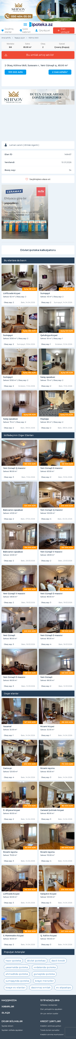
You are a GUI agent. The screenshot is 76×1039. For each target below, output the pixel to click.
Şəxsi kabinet (26, 30)
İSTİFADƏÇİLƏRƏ (49, 1000)
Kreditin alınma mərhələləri (52, 1034)
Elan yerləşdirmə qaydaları (51, 1009)
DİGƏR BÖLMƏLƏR (12, 1021)
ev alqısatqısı (63, 987)
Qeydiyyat (44, 30)
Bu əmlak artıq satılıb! (40, 55)
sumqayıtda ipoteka (17, 980)
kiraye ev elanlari (15, 987)
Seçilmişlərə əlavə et (39, 179)
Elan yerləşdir (65, 30)
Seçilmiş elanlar (9, 30)
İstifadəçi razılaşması (48, 1005)
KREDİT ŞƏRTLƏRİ (50, 1021)
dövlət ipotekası (36, 960)
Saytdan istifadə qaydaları (12, 1030)
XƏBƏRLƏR (8, 1006)
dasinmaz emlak (40, 987)
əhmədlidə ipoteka (17, 973)
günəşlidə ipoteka (44, 973)
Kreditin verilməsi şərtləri (50, 1026)
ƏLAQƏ (6, 1012)
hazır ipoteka (13, 960)
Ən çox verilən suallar (49, 1013)
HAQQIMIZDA (9, 1000)
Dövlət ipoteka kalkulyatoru (38, 250)
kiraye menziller (44, 980)
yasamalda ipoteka (17, 967)
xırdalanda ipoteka (45, 967)
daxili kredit (58, 960)
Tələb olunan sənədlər (49, 1030)
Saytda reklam (7, 1026)
